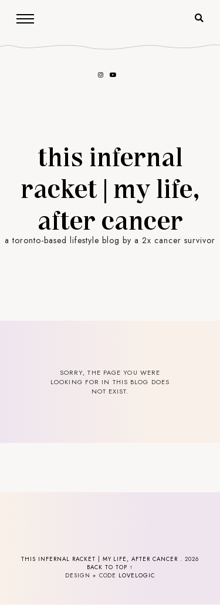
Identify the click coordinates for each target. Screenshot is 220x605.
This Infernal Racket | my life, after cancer (110, 187)
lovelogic (137, 576)
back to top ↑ (110, 567)
